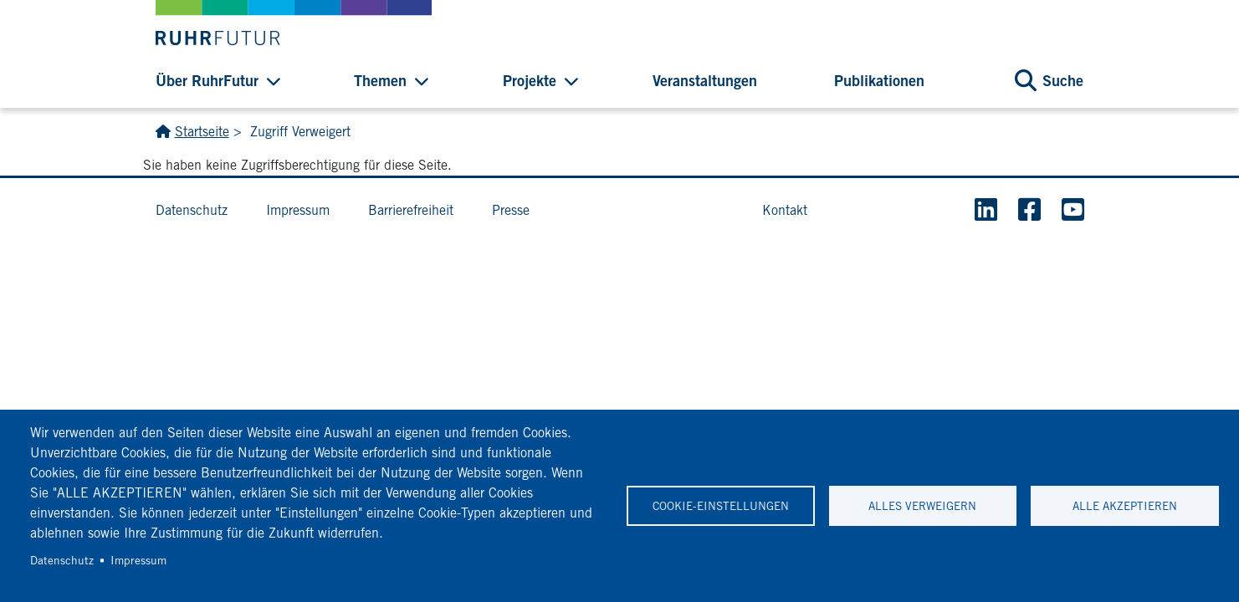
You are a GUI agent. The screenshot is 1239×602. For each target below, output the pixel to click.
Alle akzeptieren (1125, 506)
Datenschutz (62, 560)
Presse (511, 210)
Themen (380, 80)
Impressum (138, 560)
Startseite (202, 132)
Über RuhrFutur (207, 80)
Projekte (529, 80)
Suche (1062, 80)
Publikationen (879, 80)
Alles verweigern (922, 506)
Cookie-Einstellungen (721, 506)
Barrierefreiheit (410, 210)
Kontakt (784, 210)
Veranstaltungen (705, 80)
